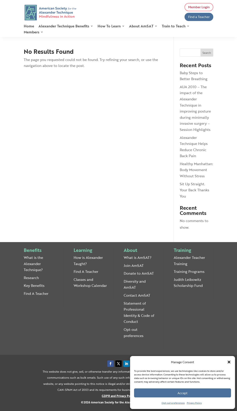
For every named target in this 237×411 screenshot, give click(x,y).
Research (31, 277)
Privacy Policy (194, 403)
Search (206, 53)
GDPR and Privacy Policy (118, 396)
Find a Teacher (199, 16)
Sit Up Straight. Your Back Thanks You (194, 190)
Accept (183, 393)
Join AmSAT (134, 265)
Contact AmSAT (137, 295)
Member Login (199, 7)
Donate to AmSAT (139, 273)
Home (29, 27)
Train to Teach (174, 27)
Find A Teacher (36, 293)
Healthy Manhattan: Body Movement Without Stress (196, 170)
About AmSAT (141, 27)
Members (31, 33)
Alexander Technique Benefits (64, 27)
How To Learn (109, 27)
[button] (229, 362)
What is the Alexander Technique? (33, 263)
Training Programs (189, 271)
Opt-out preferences (173, 403)
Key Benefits (34, 285)
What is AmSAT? (137, 257)
